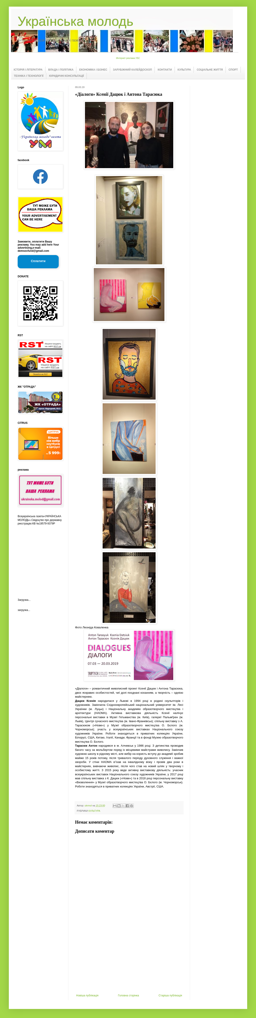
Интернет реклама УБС (128, 58)
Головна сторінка (128, 995)
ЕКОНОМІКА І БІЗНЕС (93, 69)
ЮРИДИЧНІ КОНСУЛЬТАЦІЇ (66, 75)
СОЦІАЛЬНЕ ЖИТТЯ (210, 69)
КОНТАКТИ (165, 69)
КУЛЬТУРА (184, 69)
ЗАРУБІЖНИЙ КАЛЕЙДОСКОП (132, 69)
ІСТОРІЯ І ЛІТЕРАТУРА (28, 69)
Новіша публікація (87, 995)
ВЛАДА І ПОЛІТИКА (60, 69)
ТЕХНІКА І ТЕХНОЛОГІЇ (28, 75)
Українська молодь (75, 21)
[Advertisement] (129, 960)
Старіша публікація (170, 995)
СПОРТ (233, 69)
